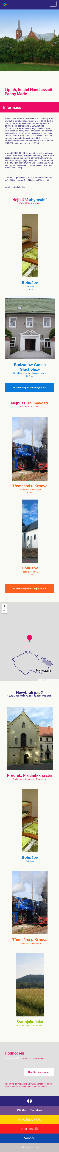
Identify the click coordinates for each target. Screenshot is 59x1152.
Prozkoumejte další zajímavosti (29, 588)
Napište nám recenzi (39, 1072)
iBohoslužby (29, 1147)
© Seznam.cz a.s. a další (51, 680)
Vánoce (29, 1138)
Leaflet (41, 680)
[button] (29, 638)
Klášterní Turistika (29, 1110)
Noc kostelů (29, 1129)
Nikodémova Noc (29, 1119)
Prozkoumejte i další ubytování (29, 387)
